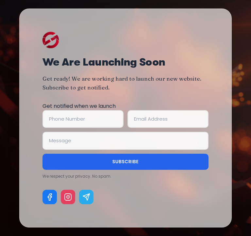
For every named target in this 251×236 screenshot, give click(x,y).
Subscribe (125, 161)
